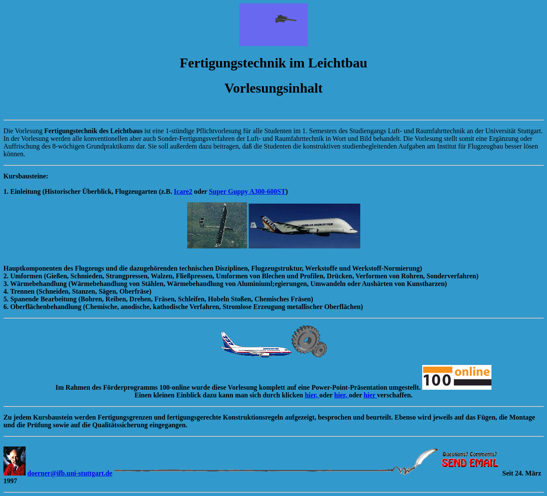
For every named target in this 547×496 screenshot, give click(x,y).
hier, (312, 395)
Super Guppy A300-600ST (247, 191)
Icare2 (183, 191)
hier (370, 395)
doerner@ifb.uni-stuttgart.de (69, 473)
